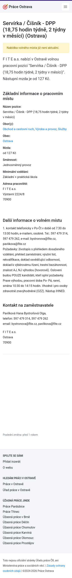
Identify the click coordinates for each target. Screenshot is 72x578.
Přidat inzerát (11, 461)
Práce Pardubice (13, 506)
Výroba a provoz (46, 129)
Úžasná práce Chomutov (19, 527)
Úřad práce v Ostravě (16, 490)
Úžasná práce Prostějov (18, 543)
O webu (8, 467)
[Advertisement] (36, 393)
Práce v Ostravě (13, 484)
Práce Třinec (11, 511)
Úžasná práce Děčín (16, 522)
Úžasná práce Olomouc (18, 538)
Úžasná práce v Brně (16, 517)
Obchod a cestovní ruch (18, 129)
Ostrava (8, 141)
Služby (62, 129)
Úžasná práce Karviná (17, 532)
